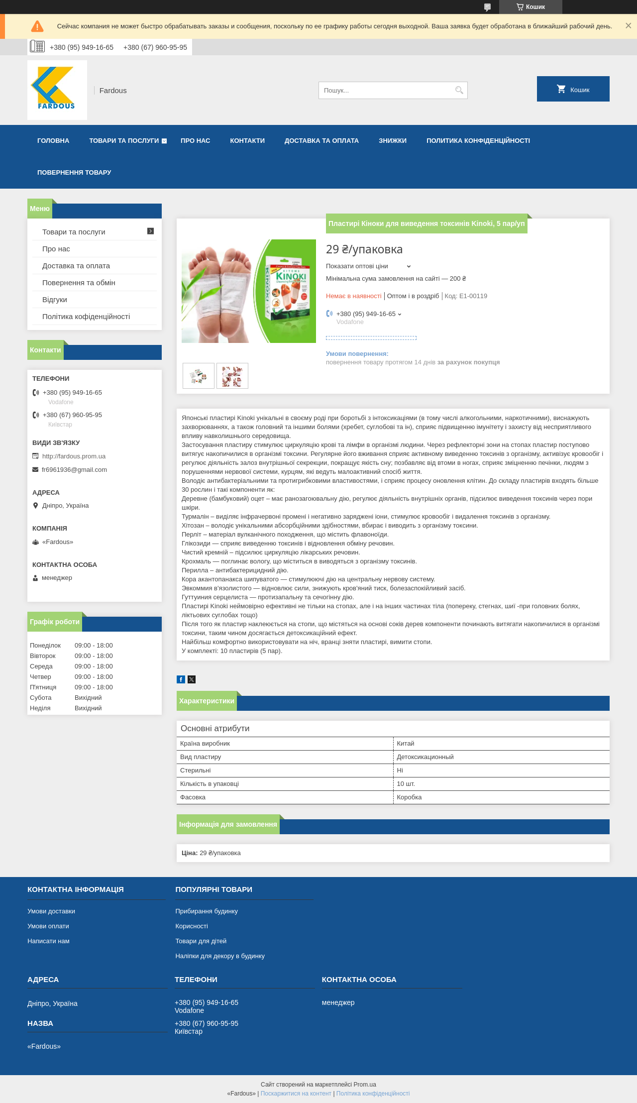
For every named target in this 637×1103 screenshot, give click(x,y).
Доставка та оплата (322, 140)
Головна (53, 140)
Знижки (393, 140)
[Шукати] (459, 90)
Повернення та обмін (78, 282)
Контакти (247, 140)
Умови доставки (51, 911)
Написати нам (48, 941)
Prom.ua (365, 1084)
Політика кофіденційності (86, 316)
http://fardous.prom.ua (74, 456)
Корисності (191, 926)
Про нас (195, 140)
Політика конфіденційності (373, 1093)
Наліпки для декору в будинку (220, 956)
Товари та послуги (124, 140)
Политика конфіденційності (478, 140)
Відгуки (54, 299)
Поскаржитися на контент (296, 1093)
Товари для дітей (200, 941)
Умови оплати (48, 926)
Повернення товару (74, 172)
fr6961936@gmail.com (74, 469)
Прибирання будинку (206, 911)
